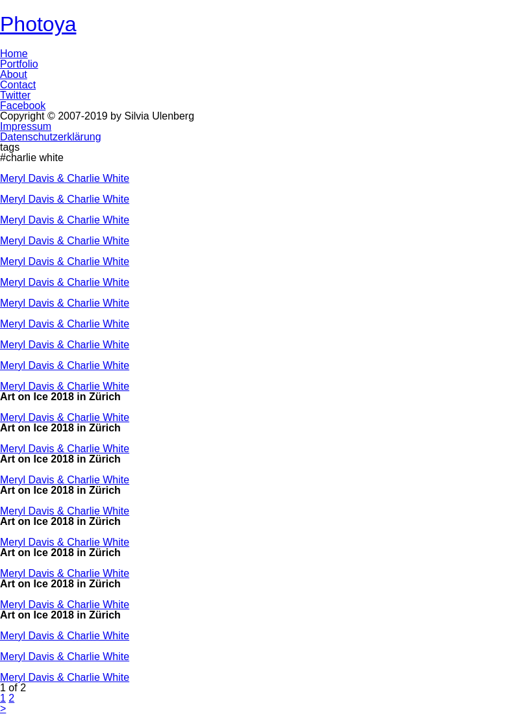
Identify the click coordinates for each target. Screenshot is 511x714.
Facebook (22, 105)
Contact (18, 84)
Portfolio (19, 64)
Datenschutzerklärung (50, 136)
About (13, 74)
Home (14, 53)
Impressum (25, 126)
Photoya (38, 24)
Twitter (15, 95)
